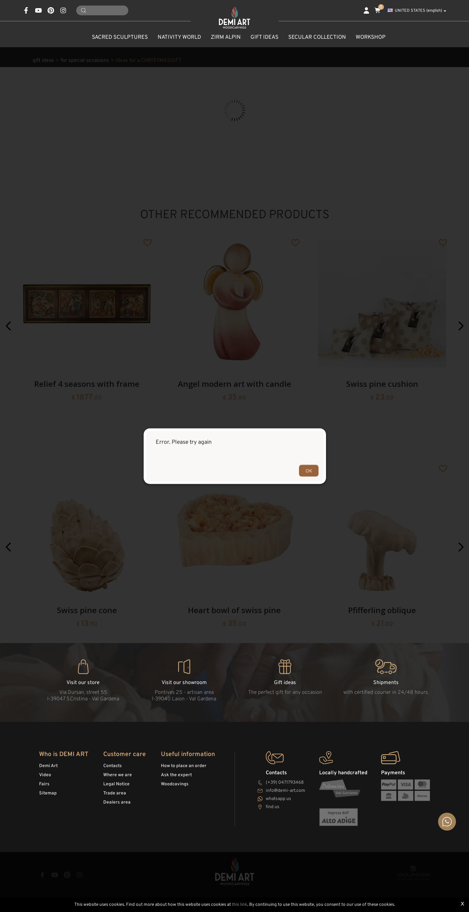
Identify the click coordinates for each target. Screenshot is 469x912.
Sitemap (48, 793)
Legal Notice (116, 784)
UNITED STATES (417, 10)
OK (309, 470)
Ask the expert (176, 775)
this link (239, 904)
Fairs (44, 784)
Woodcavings (175, 784)
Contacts (112, 766)
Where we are (117, 775)
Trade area (114, 793)
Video (45, 775)
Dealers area (117, 802)
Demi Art (48, 766)
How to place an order (183, 766)
